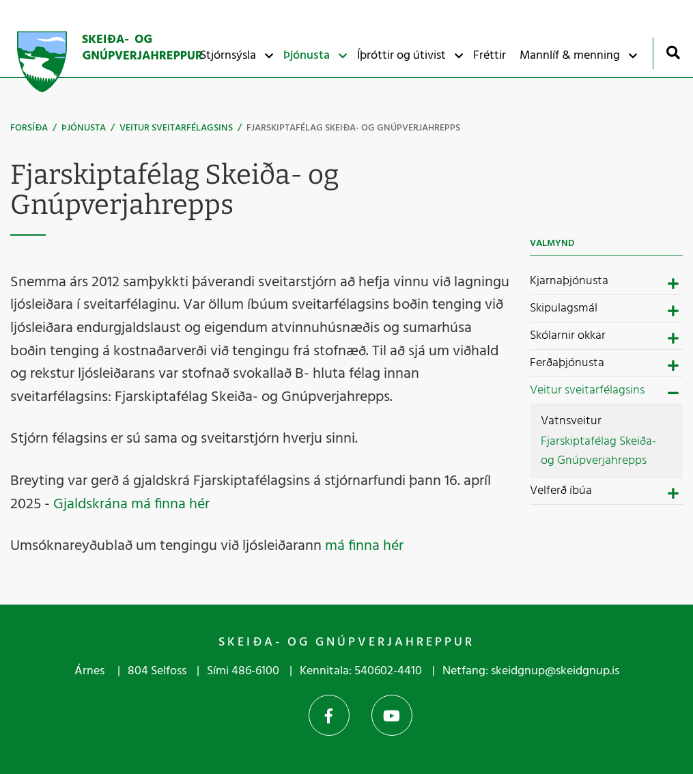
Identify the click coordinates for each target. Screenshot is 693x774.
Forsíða (29, 128)
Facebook (329, 715)
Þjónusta (83, 128)
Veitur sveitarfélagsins (176, 128)
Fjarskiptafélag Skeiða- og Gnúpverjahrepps (353, 128)
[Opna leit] (673, 52)
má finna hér (364, 546)
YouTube (391, 715)
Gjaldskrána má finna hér (131, 504)
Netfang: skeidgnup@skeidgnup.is (530, 671)
